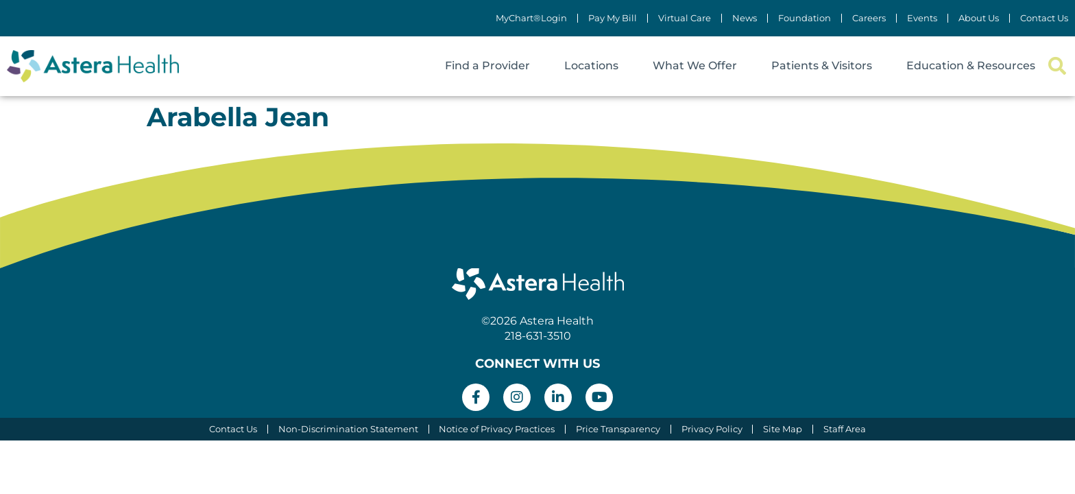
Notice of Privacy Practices (497, 429)
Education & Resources (970, 65)
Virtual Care (684, 18)
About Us (978, 18)
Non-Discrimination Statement (348, 429)
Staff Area (845, 429)
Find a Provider (487, 65)
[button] (1057, 66)
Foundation (804, 18)
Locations (591, 65)
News (744, 18)
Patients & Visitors (821, 65)
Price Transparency (618, 429)
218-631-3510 (538, 335)
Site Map (783, 429)
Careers (869, 18)
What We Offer (695, 65)
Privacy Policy (711, 429)
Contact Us (1044, 18)
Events (922, 18)
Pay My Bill (612, 18)
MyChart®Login (531, 18)
